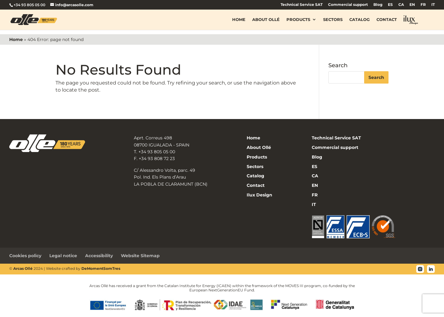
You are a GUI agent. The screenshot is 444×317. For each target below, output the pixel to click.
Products (298, 20)
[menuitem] (390, 6)
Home (238, 20)
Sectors (333, 20)
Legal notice (63, 255)
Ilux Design (259, 195)
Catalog (359, 20)
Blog (377, 5)
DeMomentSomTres (100, 268)
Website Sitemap (140, 255)
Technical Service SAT (302, 5)
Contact (386, 20)
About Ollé (266, 20)
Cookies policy (25, 255)
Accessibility (99, 255)
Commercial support (348, 5)
